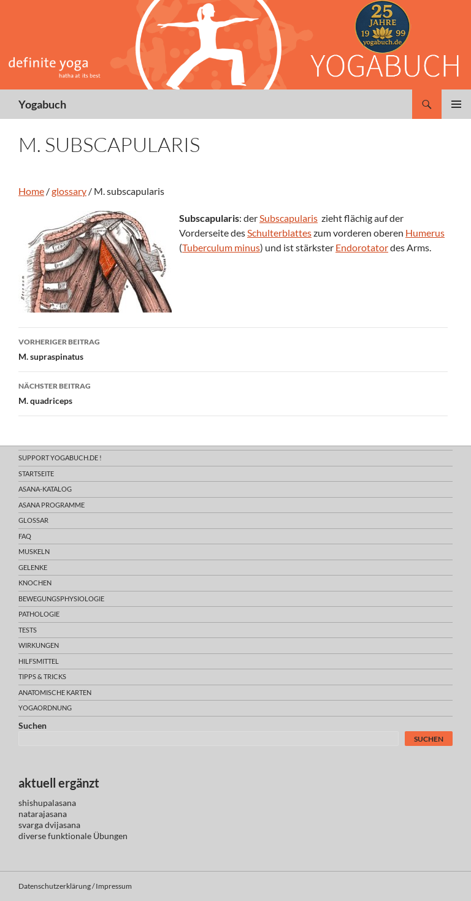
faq (24, 536)
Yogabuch (42, 104)
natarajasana (42, 813)
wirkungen (38, 645)
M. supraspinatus (233, 348)
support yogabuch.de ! (60, 458)
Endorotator (361, 247)
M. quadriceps (233, 392)
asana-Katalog (45, 489)
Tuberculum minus (221, 247)
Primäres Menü (456, 104)
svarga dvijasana (49, 824)
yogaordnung (45, 708)
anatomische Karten (54, 692)
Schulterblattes (279, 232)
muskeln (34, 551)
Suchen (32, 725)
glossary (69, 191)
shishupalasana (47, 802)
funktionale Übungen (88, 836)
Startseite (36, 473)
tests (27, 630)
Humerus (425, 232)
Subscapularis (288, 218)
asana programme (51, 505)
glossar (33, 520)
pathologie (38, 614)
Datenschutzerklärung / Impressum (75, 886)
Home (31, 191)
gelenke (32, 567)
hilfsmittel (38, 661)
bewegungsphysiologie (61, 599)
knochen (35, 583)
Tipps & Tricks (42, 676)
